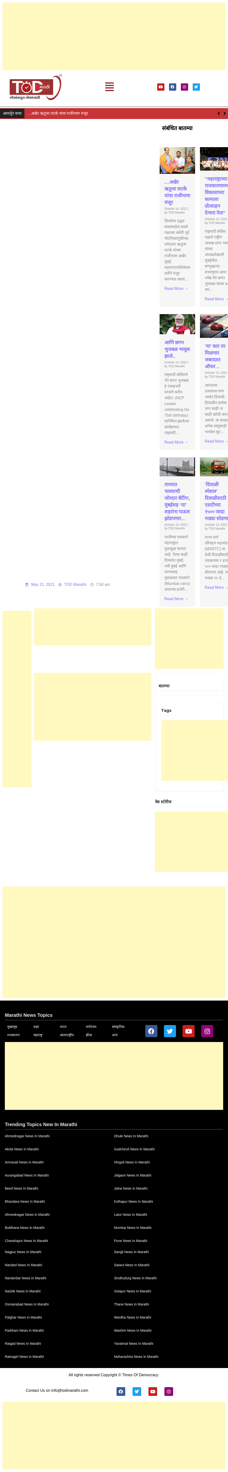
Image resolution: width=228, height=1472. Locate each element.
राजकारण (13, 1035)
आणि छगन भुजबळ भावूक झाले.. (177, 349)
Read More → (176, 288)
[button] (109, 87)
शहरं (36, 1027)
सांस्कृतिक (118, 1027)
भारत (63, 1027)
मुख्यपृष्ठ (12, 1027)
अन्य (115, 1035)
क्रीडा (89, 1035)
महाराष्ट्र (37, 1035)
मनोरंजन (91, 1027)
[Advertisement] (114, 36)
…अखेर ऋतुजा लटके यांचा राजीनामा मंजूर (57, 113)
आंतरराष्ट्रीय (67, 1035)
